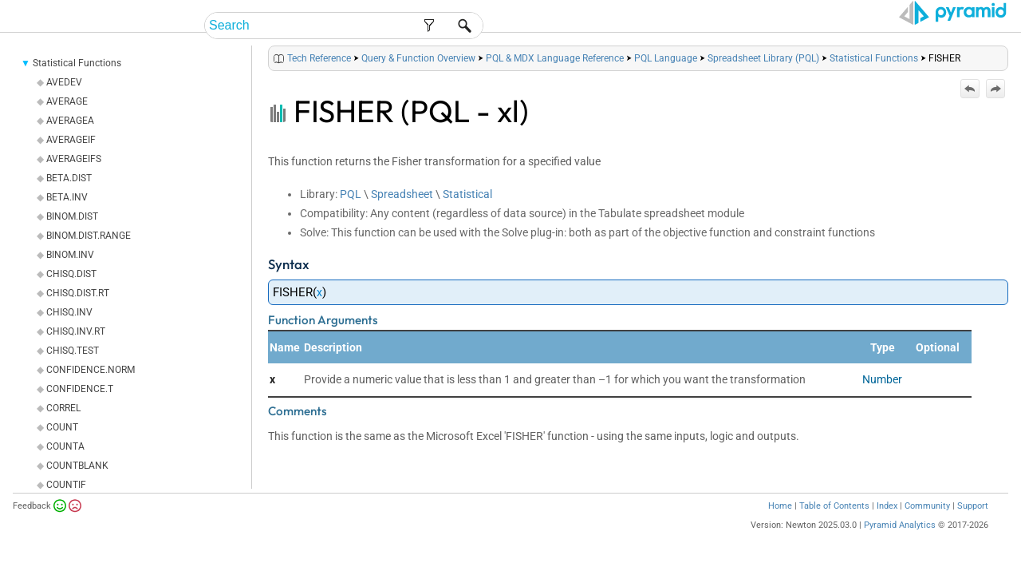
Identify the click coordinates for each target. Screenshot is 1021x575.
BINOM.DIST (72, 236)
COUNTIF (66, 504)
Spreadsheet (402, 214)
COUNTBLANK (77, 485)
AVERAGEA (70, 140)
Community (927, 526)
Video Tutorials (937, 26)
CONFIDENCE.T (79, 408)
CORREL (63, 428)
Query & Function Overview (418, 78)
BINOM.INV (70, 274)
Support (972, 526)
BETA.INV (67, 217)
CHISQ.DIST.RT (77, 313)
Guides (733, 26)
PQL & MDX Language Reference (555, 78)
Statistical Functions (77, 83)
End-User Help (562, 26)
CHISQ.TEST (72, 370)
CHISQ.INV (69, 332)
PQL (350, 214)
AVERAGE (67, 121)
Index (887, 526)
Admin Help (660, 26)
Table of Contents (834, 526)
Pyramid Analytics (900, 545)
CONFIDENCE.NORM (90, 389)
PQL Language (665, 78)
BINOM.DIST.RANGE (88, 255)
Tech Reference (820, 26)
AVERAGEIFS (73, 178)
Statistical (467, 214)
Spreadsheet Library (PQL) (763, 78)
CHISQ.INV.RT (75, 351)
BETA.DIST (69, 198)
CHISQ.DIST (71, 293)
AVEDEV (64, 102)
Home (780, 526)
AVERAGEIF (71, 159)
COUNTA (65, 466)
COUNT (62, 447)
